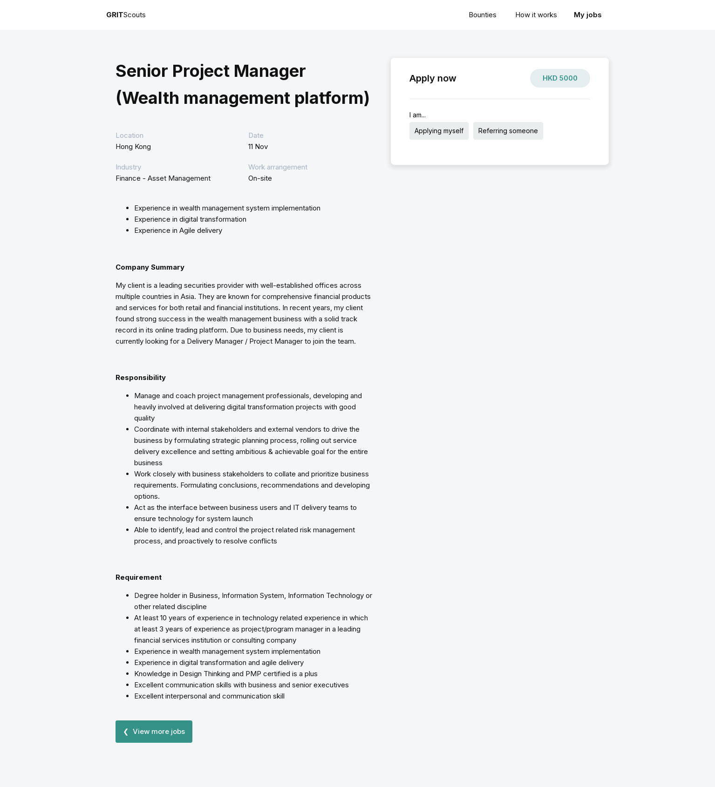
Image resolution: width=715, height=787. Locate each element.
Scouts (126, 14)
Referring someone (508, 131)
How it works (536, 14)
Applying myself (439, 131)
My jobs (588, 14)
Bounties (483, 14)
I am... (417, 115)
